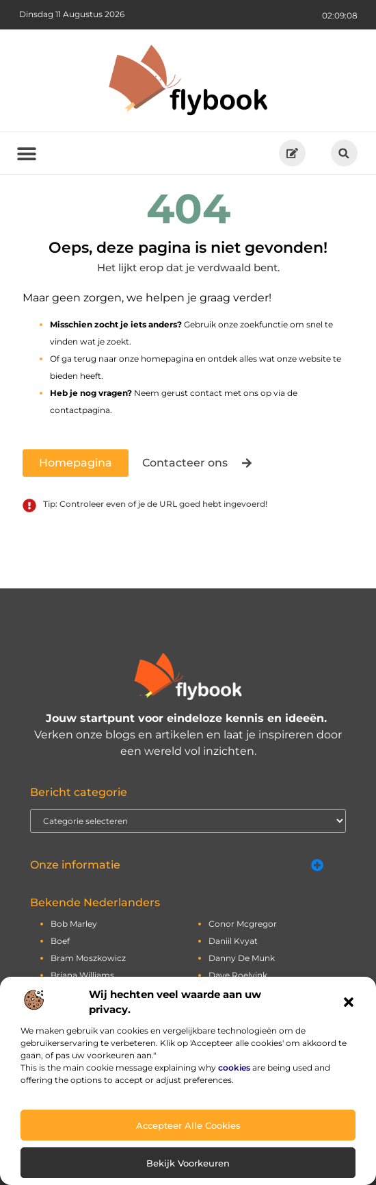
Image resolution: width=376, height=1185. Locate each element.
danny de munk (242, 958)
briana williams (82, 975)
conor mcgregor (243, 924)
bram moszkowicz (88, 958)
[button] (348, 1002)
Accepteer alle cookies (188, 1125)
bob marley (74, 924)
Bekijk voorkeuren (188, 1163)
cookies (234, 1067)
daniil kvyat (233, 941)
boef (60, 941)
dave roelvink (238, 975)
